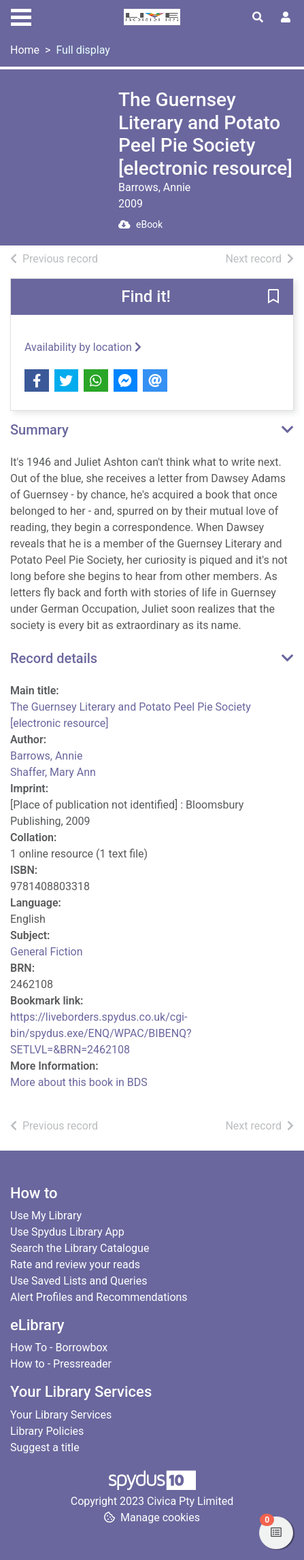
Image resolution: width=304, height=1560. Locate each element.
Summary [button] (39, 430)
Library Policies (47, 1431)
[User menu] (286, 17)
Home (24, 50)
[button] (273, 298)
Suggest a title (45, 1447)
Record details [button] (53, 658)
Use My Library (46, 1215)
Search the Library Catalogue (79, 1248)
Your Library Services (61, 1414)
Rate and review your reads (75, 1264)
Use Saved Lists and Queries (78, 1280)
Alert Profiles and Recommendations (99, 1297)
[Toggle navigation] (21, 15)
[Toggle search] (257, 17)
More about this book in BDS (79, 1082)
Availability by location (82, 347)
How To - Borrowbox (58, 1347)
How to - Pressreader (61, 1363)
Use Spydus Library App (67, 1231)
